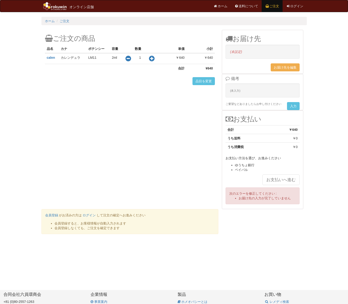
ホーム (220, 6)
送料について (246, 6)
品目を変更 (204, 81)
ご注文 (272, 6)
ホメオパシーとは (193, 302)
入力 (293, 106)
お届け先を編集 (285, 67)
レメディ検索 (276, 302)
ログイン (294, 6)
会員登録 (51, 215)
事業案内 (99, 302)
